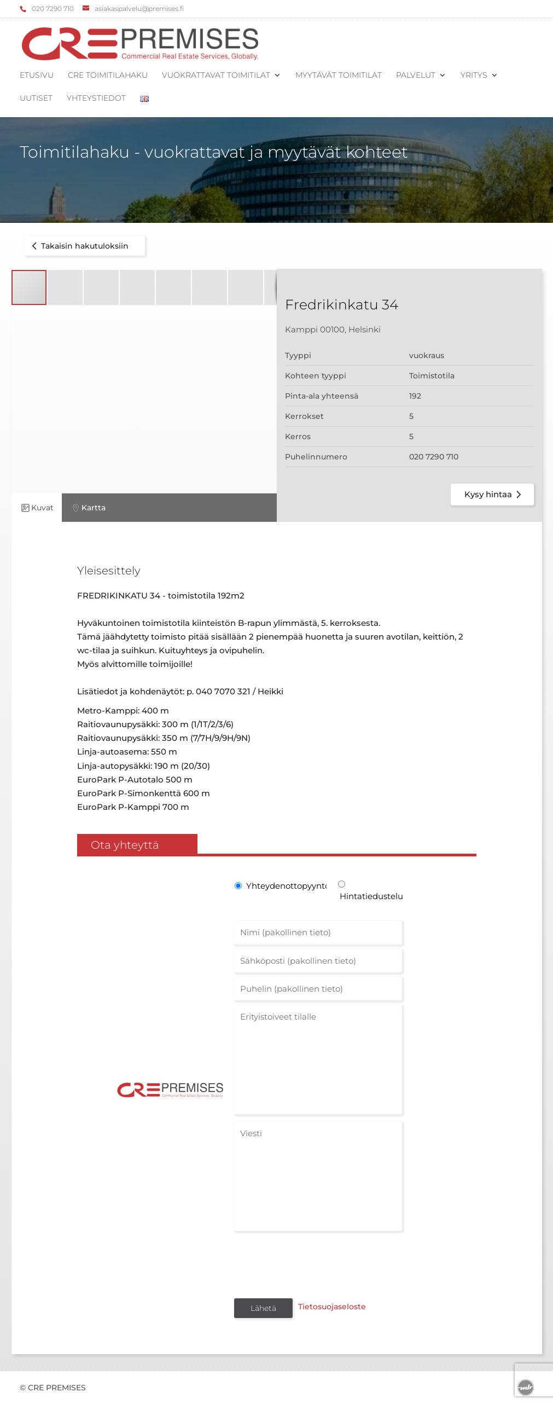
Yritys (474, 75)
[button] (66, 287)
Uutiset (36, 98)
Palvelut (415, 75)
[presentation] (317, 1263)
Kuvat (37, 508)
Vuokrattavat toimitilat (216, 75)
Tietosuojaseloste (330, 1307)
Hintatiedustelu (370, 896)
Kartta (88, 508)
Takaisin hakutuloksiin (78, 245)
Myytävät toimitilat (338, 75)
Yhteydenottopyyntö (285, 886)
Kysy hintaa (494, 494)
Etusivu (37, 75)
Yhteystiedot (96, 98)
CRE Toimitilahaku (108, 75)
